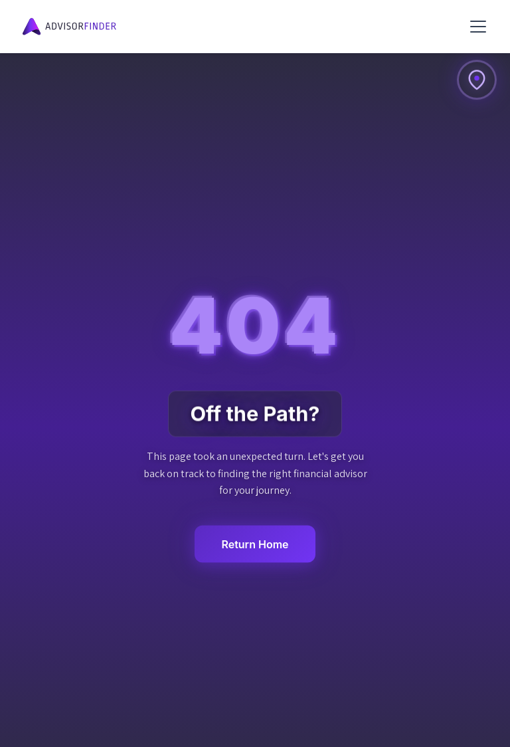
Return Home (254, 543)
